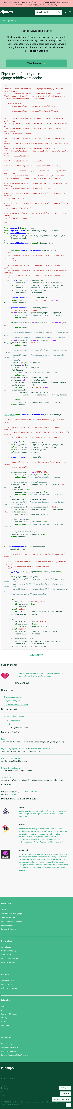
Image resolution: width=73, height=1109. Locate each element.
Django (6, 12)
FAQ (3, 739)
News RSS (5, 1025)
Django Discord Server (10, 758)
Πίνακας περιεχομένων (13, 697)
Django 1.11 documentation (14, 716)
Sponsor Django (7, 1044)
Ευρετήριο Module (19, 749)
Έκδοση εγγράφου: (61, 1099)
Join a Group (6, 947)
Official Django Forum (10, 768)
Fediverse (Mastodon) (9, 1014)
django (10, 724)
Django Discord (6, 984)
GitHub (3, 1006)
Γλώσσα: (65, 1093)
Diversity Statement (8, 929)
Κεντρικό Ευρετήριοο (12, 701)
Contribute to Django (9, 951)
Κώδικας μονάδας (13, 720)
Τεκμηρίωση (8, 20)
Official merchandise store (10, 1051)
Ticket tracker (7, 777)
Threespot (6, 1089)
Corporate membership (9, 1047)
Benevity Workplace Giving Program (14, 1055)
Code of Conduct (7, 925)
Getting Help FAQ (7, 980)
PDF (32, 791)
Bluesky (4, 1018)
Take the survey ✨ (36, 63)
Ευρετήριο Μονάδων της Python (16, 705)
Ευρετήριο (5, 749)
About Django (6, 910)
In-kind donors (8, 1078)
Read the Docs (12, 794)
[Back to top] (68, 1105)
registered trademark (61, 1102)
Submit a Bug (6, 955)
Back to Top (36, 655)
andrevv (6, 1095)
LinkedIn (4, 1022)
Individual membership (9, 962)
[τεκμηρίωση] (9, 251)
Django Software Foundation (12, 921)
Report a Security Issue (9, 959)
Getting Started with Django (11, 914)
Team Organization (8, 917)
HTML (27, 791)
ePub (37, 791)
